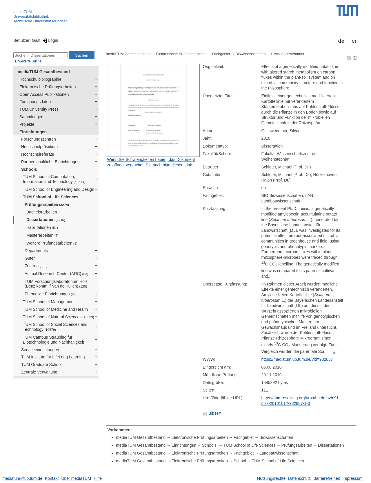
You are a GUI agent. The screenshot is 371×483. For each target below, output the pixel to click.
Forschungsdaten (35, 101)
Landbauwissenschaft (279, 453)
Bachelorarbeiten (41, 212)
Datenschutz (299, 478)
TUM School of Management (48, 301)
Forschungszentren (38, 139)
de (341, 41)
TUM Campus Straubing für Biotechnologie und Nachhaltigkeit (53, 339)
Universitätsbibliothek (31, 16)
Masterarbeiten (42, 235)
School (240, 461)
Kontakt (52, 478)
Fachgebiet (221, 54)
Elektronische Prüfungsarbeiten (47, 87)
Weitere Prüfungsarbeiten (51, 243)
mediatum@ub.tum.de (22, 478)
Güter (30, 258)
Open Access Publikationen (44, 94)
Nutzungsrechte (271, 478)
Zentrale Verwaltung (39, 372)
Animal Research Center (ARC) (56, 273)
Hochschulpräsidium (39, 146)
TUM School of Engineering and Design (58, 189)
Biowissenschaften (250, 54)
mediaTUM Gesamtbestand (44, 71)
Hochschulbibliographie (40, 79)
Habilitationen (42, 227)
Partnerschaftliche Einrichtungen (50, 161)
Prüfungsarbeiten (47, 204)
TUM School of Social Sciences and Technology (55, 327)
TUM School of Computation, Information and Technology (54, 179)
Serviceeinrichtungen (40, 349)
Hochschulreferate (37, 154)
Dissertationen (45, 219)
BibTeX (212, 413)
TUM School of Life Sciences (50, 197)
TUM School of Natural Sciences (58, 317)
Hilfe (98, 478)
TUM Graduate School (41, 364)
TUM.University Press (39, 109)
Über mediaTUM (76, 478)
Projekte (26, 124)
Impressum (353, 478)
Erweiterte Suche (28, 61)
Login (49, 40)
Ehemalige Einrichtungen (53, 294)
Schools (29, 169)
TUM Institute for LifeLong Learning (53, 357)
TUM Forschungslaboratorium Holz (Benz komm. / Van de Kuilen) (56, 284)
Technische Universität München (40, 21)
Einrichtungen (33, 132)
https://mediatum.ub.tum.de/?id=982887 (297, 359)
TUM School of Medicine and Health (55, 309)
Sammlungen (31, 116)
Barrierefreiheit (326, 478)
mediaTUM (22, 12)
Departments (36, 250)
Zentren (36, 265)
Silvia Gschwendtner (287, 54)
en (355, 41)
